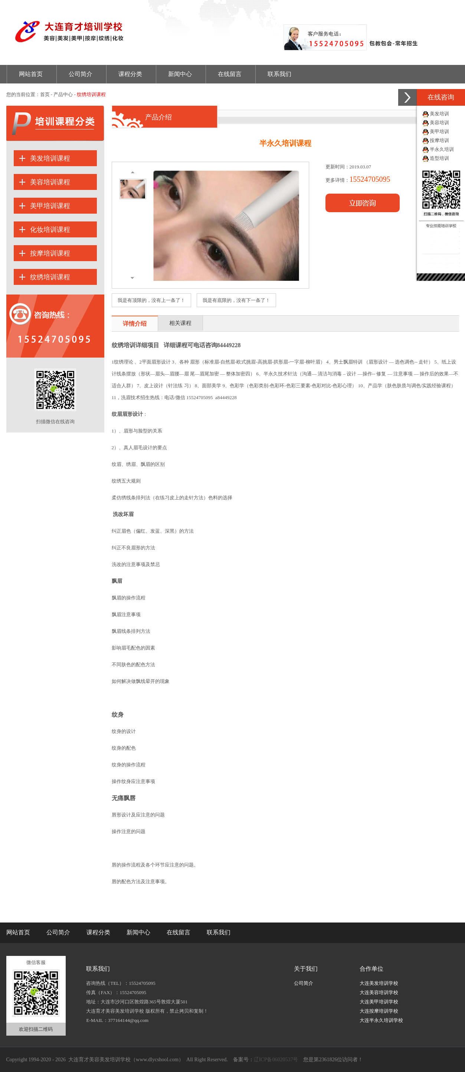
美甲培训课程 (50, 206)
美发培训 (439, 113)
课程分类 (130, 74)
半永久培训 (442, 149)
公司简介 (80, 74)
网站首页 (31, 74)
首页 (45, 94)
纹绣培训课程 (50, 277)
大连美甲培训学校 (379, 1001)
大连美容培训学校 (379, 992)
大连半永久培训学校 (381, 1020)
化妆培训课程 (50, 229)
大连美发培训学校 (379, 983)
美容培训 (439, 122)
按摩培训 (439, 140)
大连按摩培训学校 (379, 1011)
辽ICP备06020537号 (276, 1059)
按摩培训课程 (50, 253)
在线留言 (230, 74)
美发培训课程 (50, 158)
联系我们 (279, 74)
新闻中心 (180, 74)
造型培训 (439, 158)
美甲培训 (439, 131)
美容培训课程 (50, 182)
